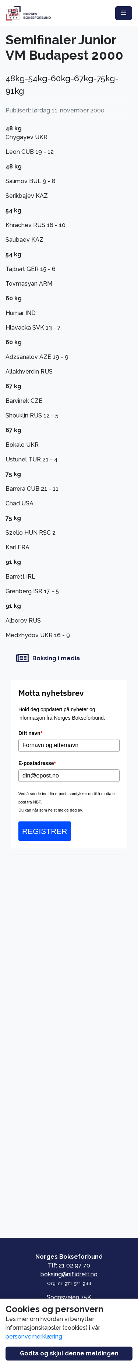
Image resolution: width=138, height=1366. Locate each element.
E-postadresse (37, 763)
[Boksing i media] (69, 658)
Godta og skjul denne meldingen (69, 1353)
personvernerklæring (34, 1336)
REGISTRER (44, 831)
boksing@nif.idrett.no (69, 1274)
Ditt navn (30, 733)
